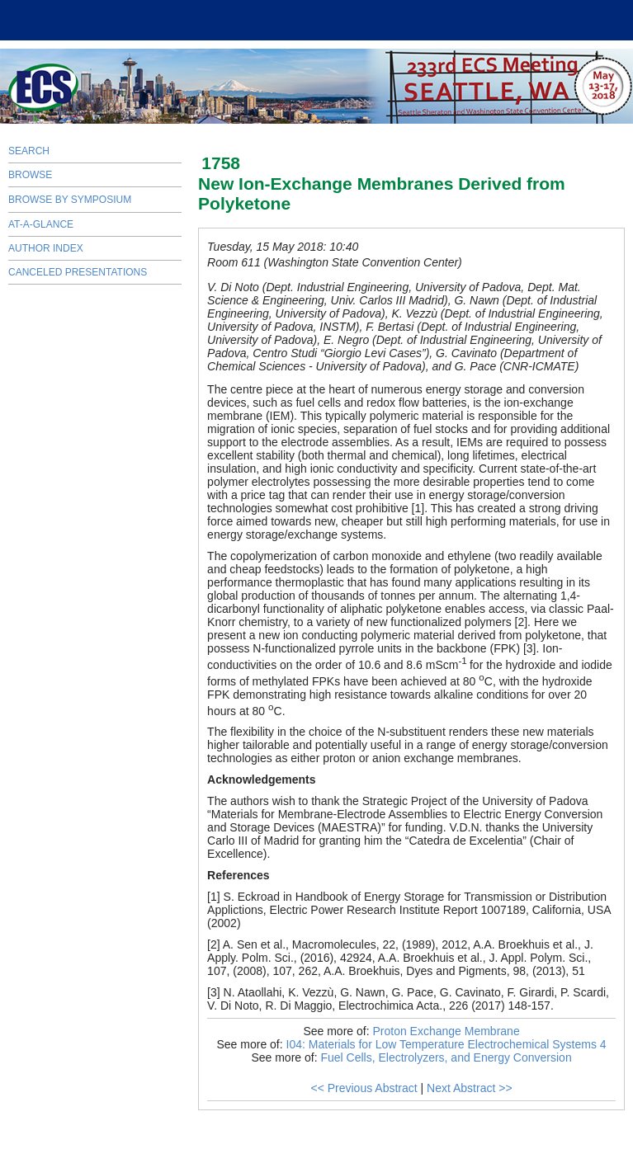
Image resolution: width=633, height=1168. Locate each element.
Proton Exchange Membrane (445, 1031)
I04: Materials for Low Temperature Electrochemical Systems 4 (446, 1044)
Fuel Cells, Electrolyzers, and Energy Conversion (445, 1057)
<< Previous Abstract (363, 1088)
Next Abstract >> (470, 1088)
